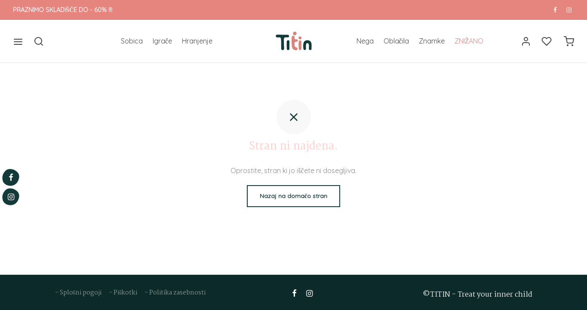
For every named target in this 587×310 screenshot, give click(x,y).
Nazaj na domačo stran (293, 196)
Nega (365, 41)
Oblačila (396, 41)
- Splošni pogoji (79, 293)
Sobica (132, 41)
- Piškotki (123, 293)
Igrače (162, 41)
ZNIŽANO (469, 41)
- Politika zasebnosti (175, 293)
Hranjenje (197, 41)
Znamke (432, 41)
